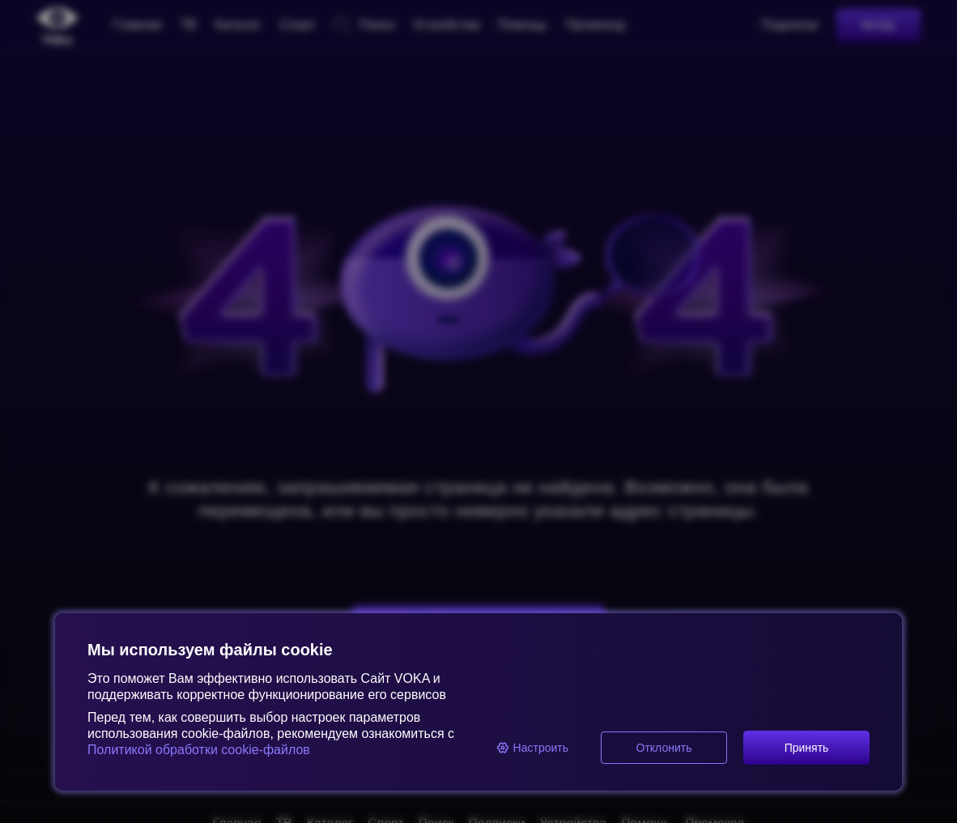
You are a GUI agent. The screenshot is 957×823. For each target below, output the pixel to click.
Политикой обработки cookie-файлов (198, 750)
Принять (807, 747)
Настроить (532, 747)
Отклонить (664, 747)
